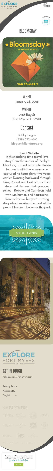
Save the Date (46, 22)
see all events (26, 235)
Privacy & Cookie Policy (18, 460)
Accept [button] (18, 464)
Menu (48, 6)
